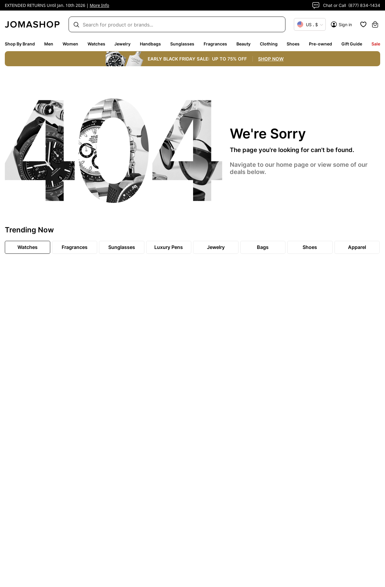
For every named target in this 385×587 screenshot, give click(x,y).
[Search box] (174, 24)
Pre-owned (320, 43)
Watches (96, 43)
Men (48, 43)
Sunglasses (182, 43)
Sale (375, 43)
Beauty (243, 43)
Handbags (150, 43)
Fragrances (215, 43)
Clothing (269, 43)
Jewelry (122, 43)
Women (70, 43)
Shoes (293, 43)
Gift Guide (351, 43)
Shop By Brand (20, 43)
